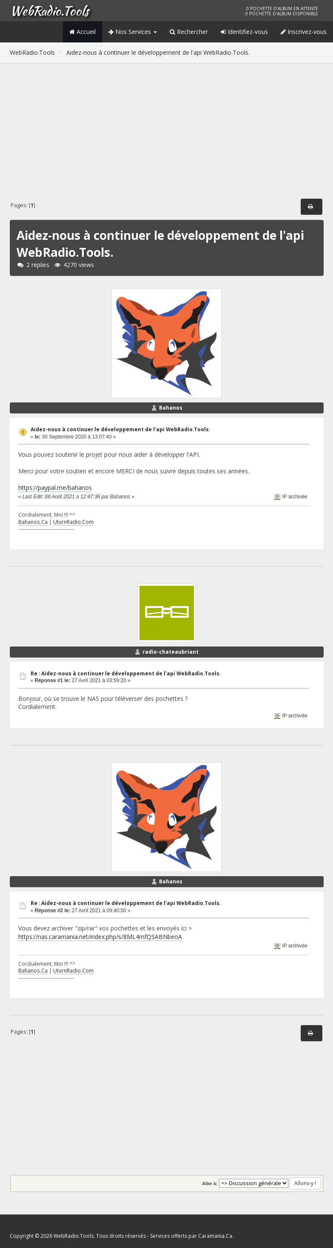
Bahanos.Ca (33, 521)
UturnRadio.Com (73, 521)
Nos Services (132, 32)
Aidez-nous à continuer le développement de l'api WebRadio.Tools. (120, 429)
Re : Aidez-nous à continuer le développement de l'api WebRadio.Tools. (126, 673)
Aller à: (209, 1183)
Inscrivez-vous (304, 32)
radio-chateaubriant (170, 651)
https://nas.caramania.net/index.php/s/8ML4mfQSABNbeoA (100, 937)
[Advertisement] (167, 132)
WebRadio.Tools (49, 10)
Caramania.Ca (215, 1236)
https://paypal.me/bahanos (55, 487)
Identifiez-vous (244, 32)
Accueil (82, 32)
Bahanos (170, 407)
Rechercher (189, 32)
